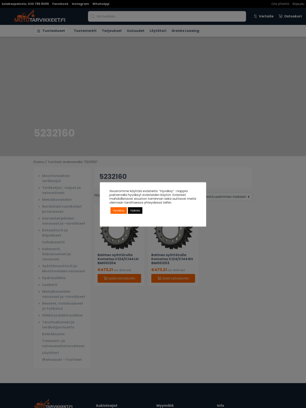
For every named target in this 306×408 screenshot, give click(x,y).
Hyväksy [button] (118, 210)
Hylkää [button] (135, 210)
